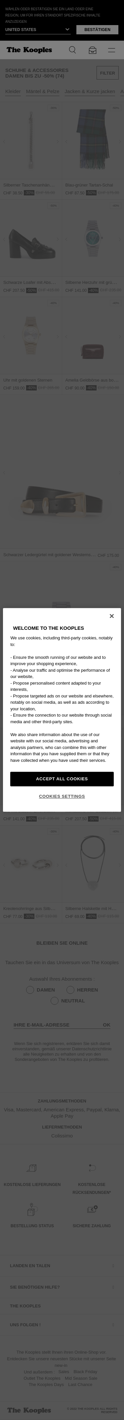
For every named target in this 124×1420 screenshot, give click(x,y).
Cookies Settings (62, 796)
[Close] (111, 616)
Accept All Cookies (62, 778)
